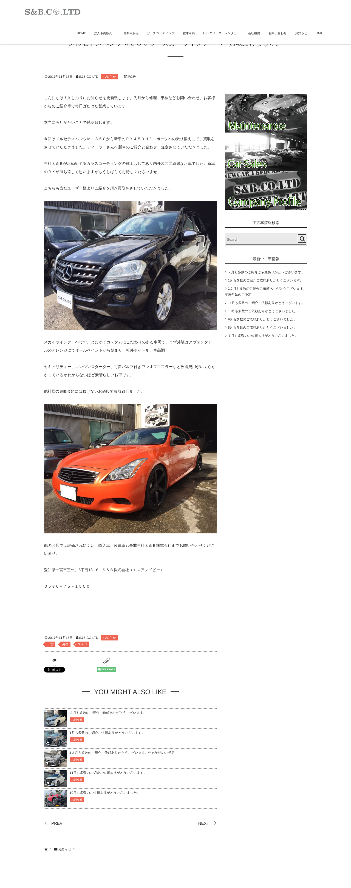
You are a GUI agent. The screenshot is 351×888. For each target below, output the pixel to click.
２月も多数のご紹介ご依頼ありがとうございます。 (108, 713)
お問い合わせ (277, 33)
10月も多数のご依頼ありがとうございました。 (105, 793)
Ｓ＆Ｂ (82, 644)
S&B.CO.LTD (88, 77)
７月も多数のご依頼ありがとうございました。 (263, 336)
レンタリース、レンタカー (221, 33)
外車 (65, 644)
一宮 (50, 644)
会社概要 (254, 33)
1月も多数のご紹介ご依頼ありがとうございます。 (107, 733)
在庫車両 (189, 33)
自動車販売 (130, 33)
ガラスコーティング (160, 33)
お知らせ (301, 33)
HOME (81, 33)
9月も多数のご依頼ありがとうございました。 (262, 319)
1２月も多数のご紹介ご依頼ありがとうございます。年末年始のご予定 (122, 753)
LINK (319, 33)
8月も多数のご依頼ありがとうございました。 (262, 327)
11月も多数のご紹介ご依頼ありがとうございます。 (108, 773)
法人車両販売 (104, 33)
